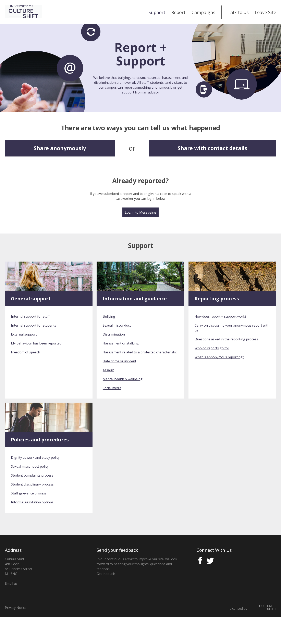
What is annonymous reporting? (219, 357)
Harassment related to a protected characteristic (139, 352)
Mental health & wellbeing (123, 379)
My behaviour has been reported (36, 343)
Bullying (109, 316)
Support (156, 12)
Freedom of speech (25, 352)
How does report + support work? (220, 316)
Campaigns (203, 12)
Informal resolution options (32, 502)
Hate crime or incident (119, 361)
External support (24, 334)
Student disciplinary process (32, 484)
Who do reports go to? (212, 348)
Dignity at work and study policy (35, 457)
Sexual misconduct (117, 325)
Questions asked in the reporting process (226, 339)
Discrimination (114, 334)
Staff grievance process (29, 493)
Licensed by (253, 608)
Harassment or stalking (121, 343)
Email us (11, 583)
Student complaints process (32, 475)
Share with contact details (212, 148)
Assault (108, 370)
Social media (112, 388)
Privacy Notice (15, 607)
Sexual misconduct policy (30, 466)
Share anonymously (60, 148)
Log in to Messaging (140, 212)
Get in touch (106, 573)
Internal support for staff (30, 316)
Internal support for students (33, 325)
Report (178, 12)
